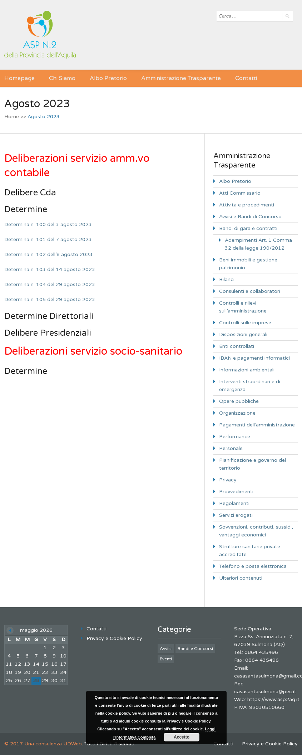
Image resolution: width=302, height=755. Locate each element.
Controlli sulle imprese (245, 323)
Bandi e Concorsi (195, 648)
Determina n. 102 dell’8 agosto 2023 (48, 254)
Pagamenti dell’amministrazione (257, 425)
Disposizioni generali (243, 334)
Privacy (228, 480)
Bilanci (226, 279)
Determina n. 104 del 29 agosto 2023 (49, 284)
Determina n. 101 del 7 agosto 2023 (48, 239)
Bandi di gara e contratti (248, 228)
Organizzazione (237, 413)
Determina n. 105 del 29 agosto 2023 (49, 299)
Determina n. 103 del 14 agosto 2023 (49, 269)
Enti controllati (236, 346)
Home (11, 117)
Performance (234, 437)
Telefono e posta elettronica (253, 566)
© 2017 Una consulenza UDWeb (43, 744)
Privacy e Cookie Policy (114, 638)
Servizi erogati (236, 515)
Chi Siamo (62, 78)
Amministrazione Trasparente (181, 78)
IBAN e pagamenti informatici (254, 358)
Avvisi (166, 648)
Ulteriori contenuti (240, 578)
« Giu (10, 630)
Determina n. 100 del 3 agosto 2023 (48, 224)
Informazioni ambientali (246, 370)
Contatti (246, 78)
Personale (231, 448)
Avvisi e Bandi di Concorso (250, 217)
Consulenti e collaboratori (249, 291)
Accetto (181, 737)
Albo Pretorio (108, 78)
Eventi (166, 658)
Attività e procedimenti (246, 205)
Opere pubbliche (239, 401)
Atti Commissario (240, 193)
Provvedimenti (236, 492)
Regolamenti (234, 503)
